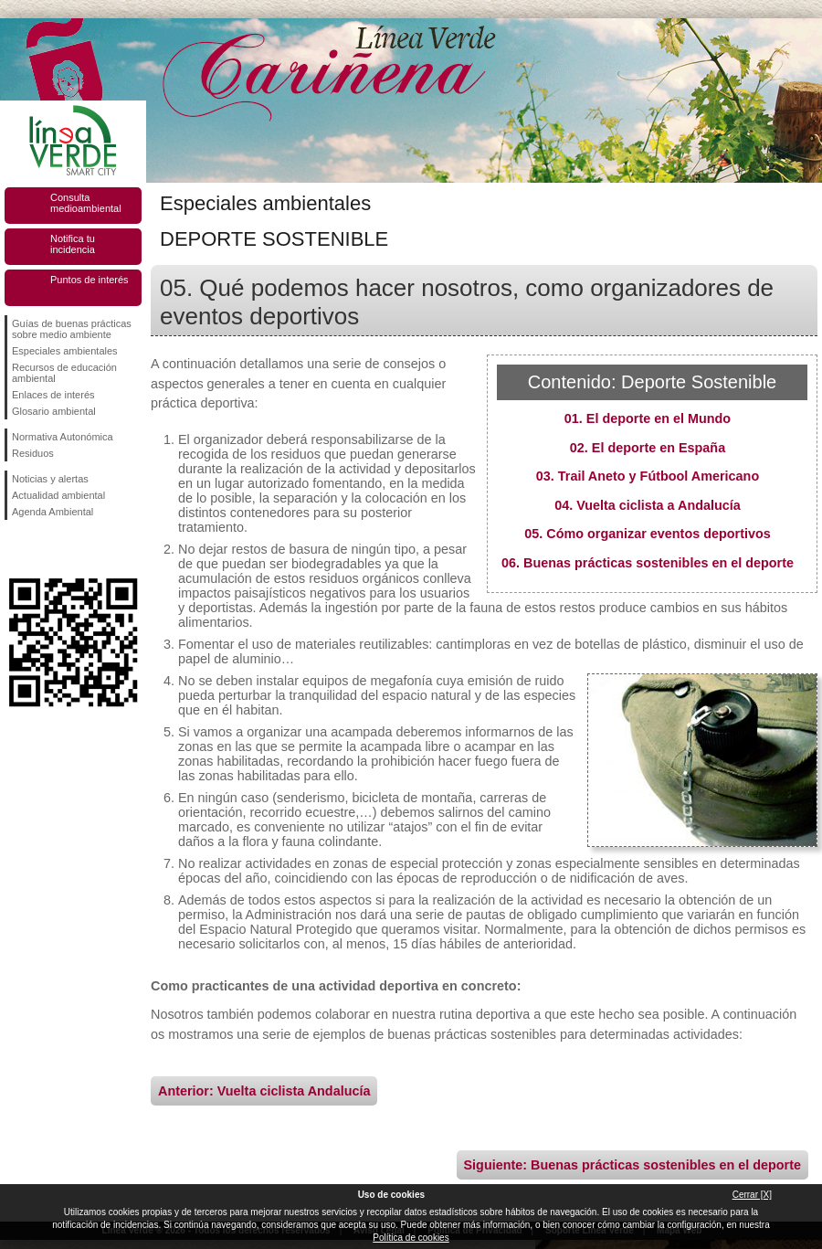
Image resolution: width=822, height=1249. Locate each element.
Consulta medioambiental (85, 203)
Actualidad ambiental (58, 495)
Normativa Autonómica (62, 436)
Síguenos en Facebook (15, 549)
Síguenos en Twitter (46, 549)
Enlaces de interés (53, 394)
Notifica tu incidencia (72, 244)
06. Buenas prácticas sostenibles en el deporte (647, 563)
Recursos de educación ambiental (64, 373)
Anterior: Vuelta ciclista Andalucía (264, 1091)
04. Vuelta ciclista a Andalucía (647, 505)
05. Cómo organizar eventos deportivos (647, 533)
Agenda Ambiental (52, 511)
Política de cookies (410, 1238)
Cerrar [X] (752, 1195)
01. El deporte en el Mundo (647, 418)
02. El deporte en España (647, 447)
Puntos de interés (89, 279)
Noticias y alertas (50, 478)
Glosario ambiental (54, 411)
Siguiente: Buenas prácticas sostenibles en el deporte (632, 1165)
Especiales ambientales (65, 350)
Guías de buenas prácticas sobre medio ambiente (72, 329)
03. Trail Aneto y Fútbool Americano (647, 476)
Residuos (33, 453)
